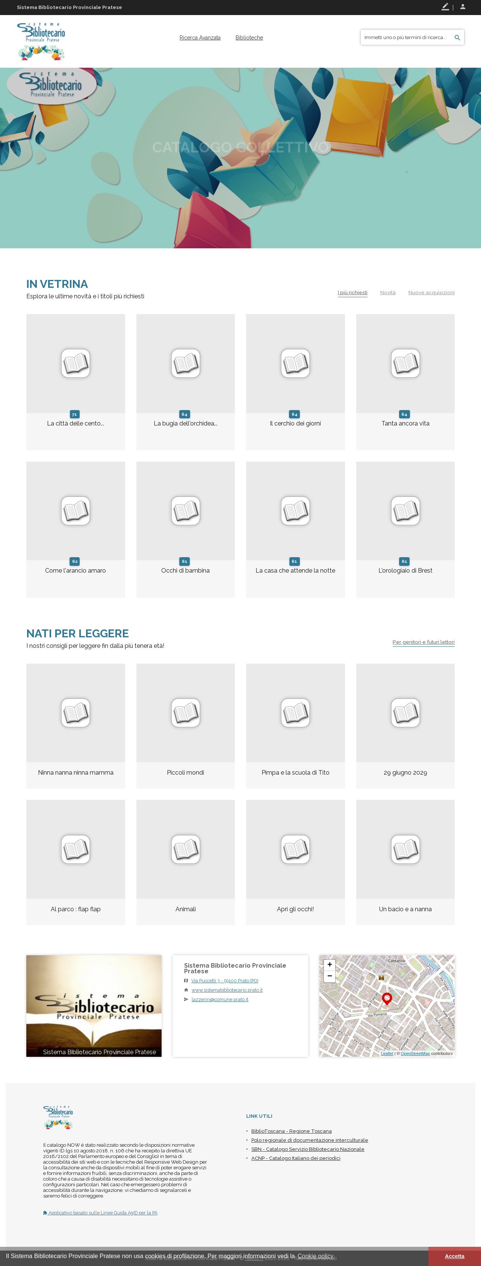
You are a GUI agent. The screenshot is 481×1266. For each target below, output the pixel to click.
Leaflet (387, 1053)
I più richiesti (350, 292)
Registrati (445, 7)
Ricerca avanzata (200, 38)
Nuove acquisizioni (431, 292)
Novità (386, 292)
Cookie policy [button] (315, 1256)
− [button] (329, 976)
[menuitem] (200, 37)
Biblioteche (249, 38)
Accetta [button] (454, 1256)
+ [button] (329, 965)
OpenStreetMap (415, 1053)
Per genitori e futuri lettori (421, 642)
